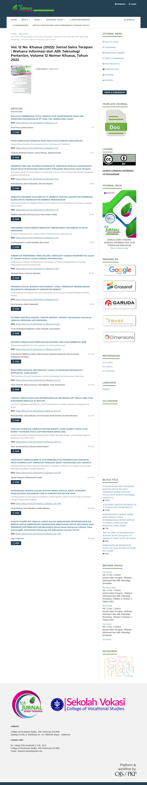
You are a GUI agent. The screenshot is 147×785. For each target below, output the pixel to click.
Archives (23, 34)
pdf (17, 132)
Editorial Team (54, 20)
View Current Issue (119, 248)
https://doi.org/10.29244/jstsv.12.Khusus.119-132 (38, 380)
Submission (109, 47)
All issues (107, 639)
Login (132, 4)
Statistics (108, 80)
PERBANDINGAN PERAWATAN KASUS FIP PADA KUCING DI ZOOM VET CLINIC (119, 548)
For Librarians (109, 371)
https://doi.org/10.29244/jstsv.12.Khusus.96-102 (38, 324)
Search (129, 20)
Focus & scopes (111, 41)
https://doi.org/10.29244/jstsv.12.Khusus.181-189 (38, 533)
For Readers (108, 362)
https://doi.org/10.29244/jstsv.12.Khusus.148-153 (38, 441)
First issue (107, 572)
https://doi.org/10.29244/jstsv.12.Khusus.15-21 (37, 148)
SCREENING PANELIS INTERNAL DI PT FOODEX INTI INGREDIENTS (119, 506)
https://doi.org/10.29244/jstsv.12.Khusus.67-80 (37, 268)
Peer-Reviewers (111, 63)
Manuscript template (114, 52)
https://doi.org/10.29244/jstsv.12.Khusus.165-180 (38, 503)
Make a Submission (114, 92)
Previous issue (109, 587)
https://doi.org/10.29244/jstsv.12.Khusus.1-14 (36, 122)
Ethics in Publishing (113, 58)
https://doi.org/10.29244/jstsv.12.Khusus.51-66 (37, 237)
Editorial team (111, 69)
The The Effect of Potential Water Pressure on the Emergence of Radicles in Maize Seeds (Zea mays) (119, 535)
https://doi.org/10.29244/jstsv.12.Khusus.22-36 (37, 179)
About (25, 20)
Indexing (108, 74)
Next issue (107, 605)
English (106, 389)
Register (120, 4)
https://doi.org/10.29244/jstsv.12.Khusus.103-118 (38, 349)
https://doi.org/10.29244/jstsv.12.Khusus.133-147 (38, 411)
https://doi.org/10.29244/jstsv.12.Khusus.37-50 (37, 209)
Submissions (20, 25)
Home (14, 20)
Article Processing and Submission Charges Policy (61, 25)
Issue (37, 20)
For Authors (108, 366)
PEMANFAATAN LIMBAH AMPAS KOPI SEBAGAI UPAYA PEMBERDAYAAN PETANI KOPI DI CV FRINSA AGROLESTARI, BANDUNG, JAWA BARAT (118, 520)
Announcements (79, 20)
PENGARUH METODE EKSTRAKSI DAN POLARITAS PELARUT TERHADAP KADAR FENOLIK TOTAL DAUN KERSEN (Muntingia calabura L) (119, 492)
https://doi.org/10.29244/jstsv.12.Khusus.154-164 (38, 472)
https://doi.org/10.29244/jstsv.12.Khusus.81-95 (37, 299)
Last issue (107, 624)
